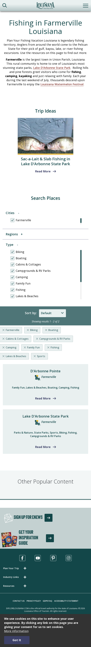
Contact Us (19, 601)
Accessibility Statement (66, 601)
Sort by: (31, 313)
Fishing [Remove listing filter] (55, 347)
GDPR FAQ (47, 601)
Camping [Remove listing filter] (11, 347)
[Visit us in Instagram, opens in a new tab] (69, 558)
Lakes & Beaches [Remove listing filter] (16, 356)
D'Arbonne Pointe (45, 371)
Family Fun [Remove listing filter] (33, 347)
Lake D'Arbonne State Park (51, 68)
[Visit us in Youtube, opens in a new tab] (38, 558)
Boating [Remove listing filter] (53, 330)
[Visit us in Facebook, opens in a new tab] (22, 558)
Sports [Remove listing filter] (41, 356)
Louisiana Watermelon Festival (62, 84)
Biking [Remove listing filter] (34, 330)
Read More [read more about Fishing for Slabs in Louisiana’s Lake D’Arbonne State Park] (43, 171)
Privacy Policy (34, 601)
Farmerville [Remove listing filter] (12, 330)
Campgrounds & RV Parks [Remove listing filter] (54, 338)
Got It (17, 640)
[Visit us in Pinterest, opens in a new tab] (53, 558)
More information (16, 631)
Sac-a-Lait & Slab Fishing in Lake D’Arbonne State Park (45, 161)
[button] (15, 568)
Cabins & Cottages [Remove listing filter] (17, 338)
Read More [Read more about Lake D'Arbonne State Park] (43, 447)
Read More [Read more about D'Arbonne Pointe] (43, 398)
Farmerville (48, 377)
